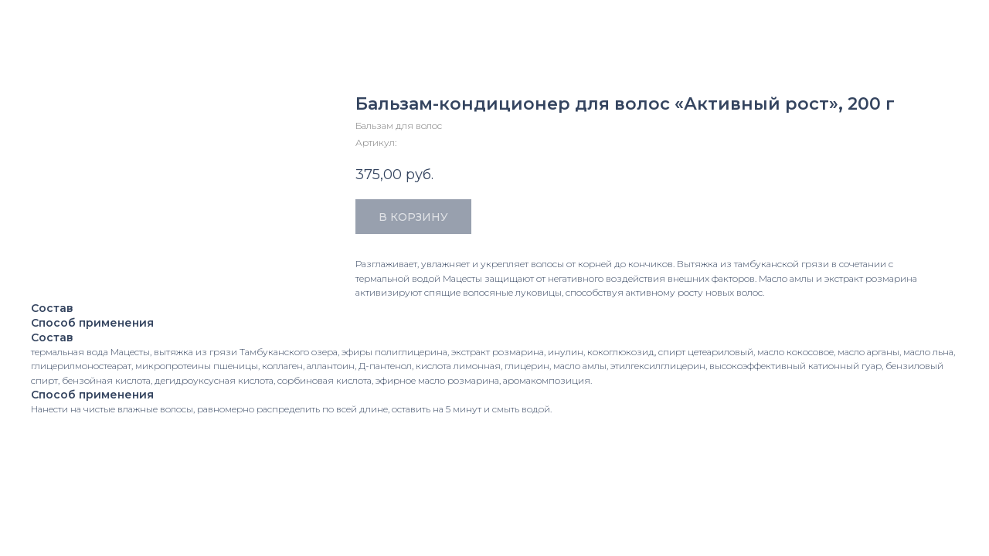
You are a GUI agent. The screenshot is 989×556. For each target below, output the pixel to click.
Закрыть (46, 22)
